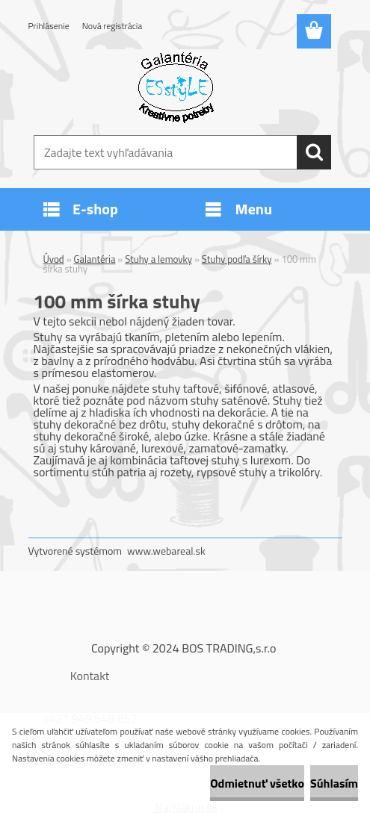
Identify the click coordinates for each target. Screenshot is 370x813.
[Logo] (176, 86)
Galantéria (95, 259)
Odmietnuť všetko (257, 783)
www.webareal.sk (166, 550)
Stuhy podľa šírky (237, 259)
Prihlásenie (49, 26)
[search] (314, 152)
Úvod (53, 259)
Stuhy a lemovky (158, 259)
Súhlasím (334, 783)
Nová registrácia (112, 26)
